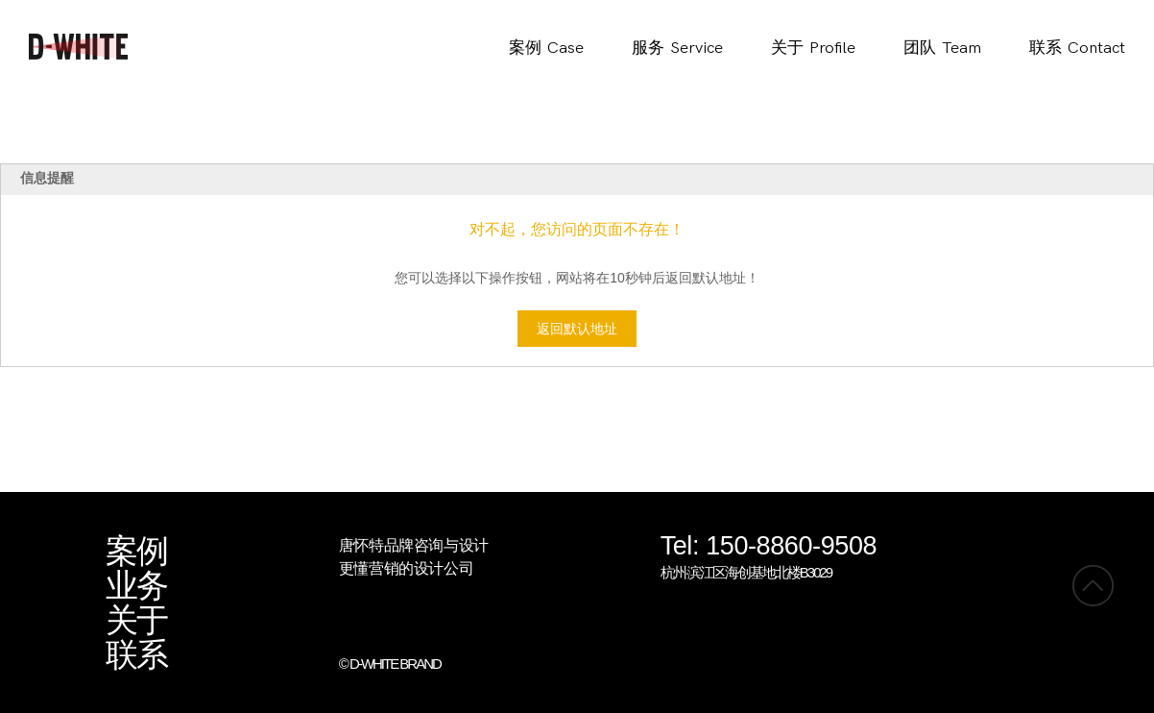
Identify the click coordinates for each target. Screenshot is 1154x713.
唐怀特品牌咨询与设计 (414, 545)
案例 (136, 551)
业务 (136, 586)
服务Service (677, 48)
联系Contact (1077, 48)
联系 (136, 655)
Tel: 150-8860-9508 (769, 547)
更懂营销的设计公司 (406, 568)
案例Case (546, 48)
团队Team (942, 48)
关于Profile (813, 48)
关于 (136, 620)
